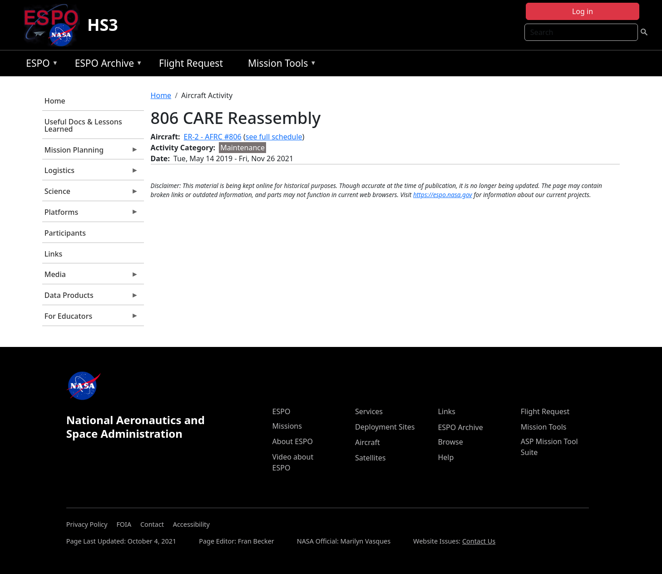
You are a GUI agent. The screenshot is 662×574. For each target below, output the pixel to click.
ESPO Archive (106, 65)
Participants (65, 233)
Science (90, 193)
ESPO (39, 65)
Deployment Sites (385, 427)
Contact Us (478, 541)
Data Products (90, 297)
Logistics (90, 172)
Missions (287, 426)
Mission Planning (90, 152)
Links (53, 254)
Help (446, 457)
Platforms (90, 214)
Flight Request (191, 63)
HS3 (102, 25)
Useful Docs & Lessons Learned (83, 125)
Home (54, 101)
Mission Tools (279, 65)
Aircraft (367, 442)
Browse (450, 442)
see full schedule (274, 137)
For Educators (90, 318)
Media (90, 276)
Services (369, 411)
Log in (582, 11)
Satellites (370, 458)
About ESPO (292, 441)
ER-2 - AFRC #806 (213, 137)
